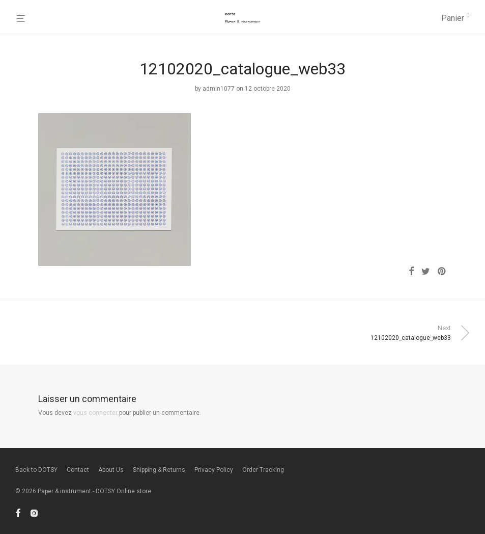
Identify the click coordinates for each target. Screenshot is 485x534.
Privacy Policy (213, 469)
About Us (111, 469)
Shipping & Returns (159, 469)
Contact (78, 469)
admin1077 (219, 88)
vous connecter (95, 412)
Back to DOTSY (36, 469)
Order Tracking (263, 469)
